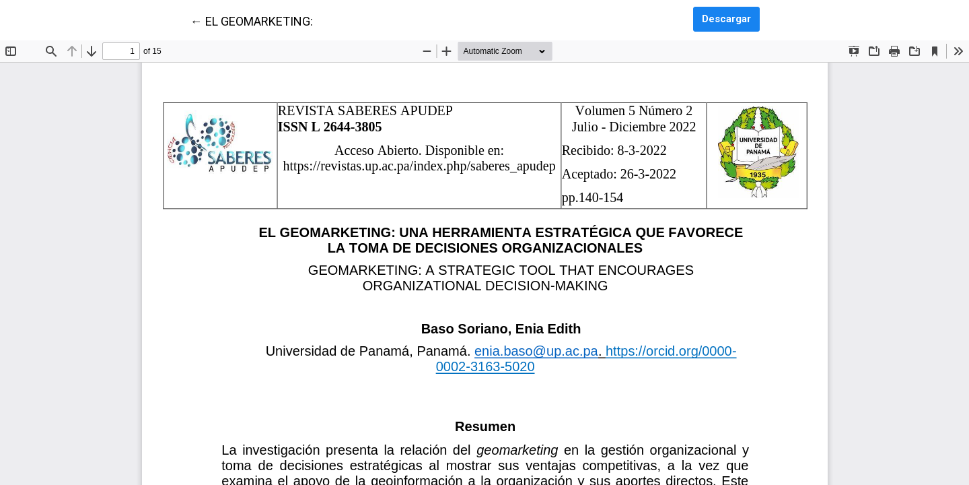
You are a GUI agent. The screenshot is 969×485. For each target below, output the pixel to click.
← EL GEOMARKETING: (251, 20)
